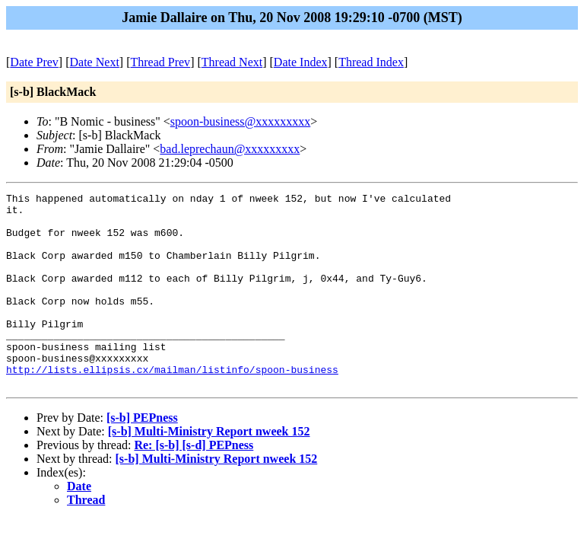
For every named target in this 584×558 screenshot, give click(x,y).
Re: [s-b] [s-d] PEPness (193, 483)
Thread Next (232, 62)
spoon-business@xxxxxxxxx (240, 121)
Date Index (301, 62)
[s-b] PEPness (142, 456)
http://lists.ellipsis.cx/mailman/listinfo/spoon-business (172, 406)
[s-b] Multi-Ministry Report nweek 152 (209, 470)
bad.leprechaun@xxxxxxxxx (230, 148)
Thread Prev (160, 62)
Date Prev (34, 62)
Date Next (94, 62)
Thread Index (371, 62)
